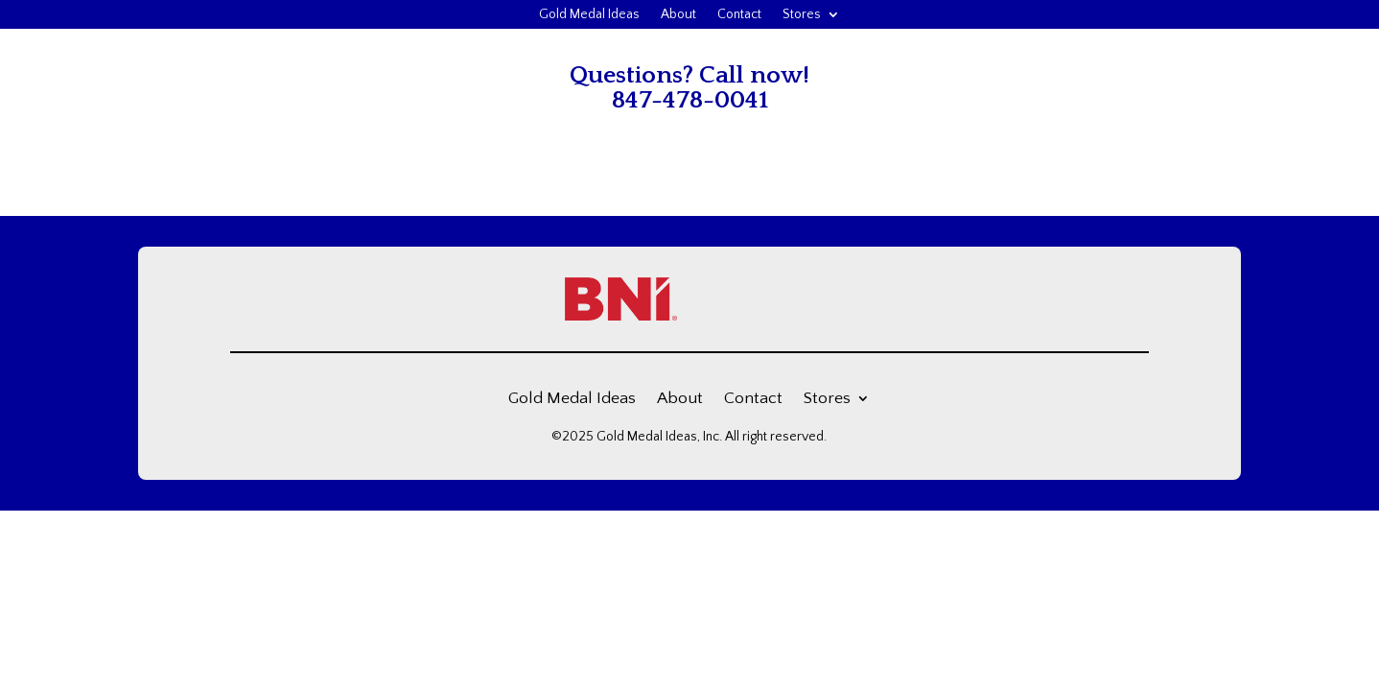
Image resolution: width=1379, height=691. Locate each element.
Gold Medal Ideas (589, 15)
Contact (739, 15)
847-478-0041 (690, 100)
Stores (802, 15)
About (678, 15)
